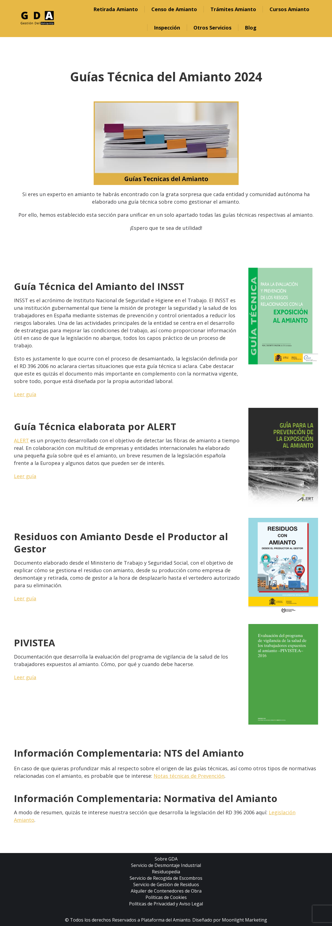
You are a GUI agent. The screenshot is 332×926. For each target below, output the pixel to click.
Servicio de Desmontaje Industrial (166, 865)
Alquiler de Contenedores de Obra (166, 891)
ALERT (21, 440)
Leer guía (25, 394)
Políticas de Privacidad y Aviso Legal (166, 904)
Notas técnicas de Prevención (189, 776)
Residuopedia (166, 872)
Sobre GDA (166, 859)
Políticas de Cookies (166, 897)
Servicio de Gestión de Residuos (166, 884)
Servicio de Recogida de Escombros (166, 878)
